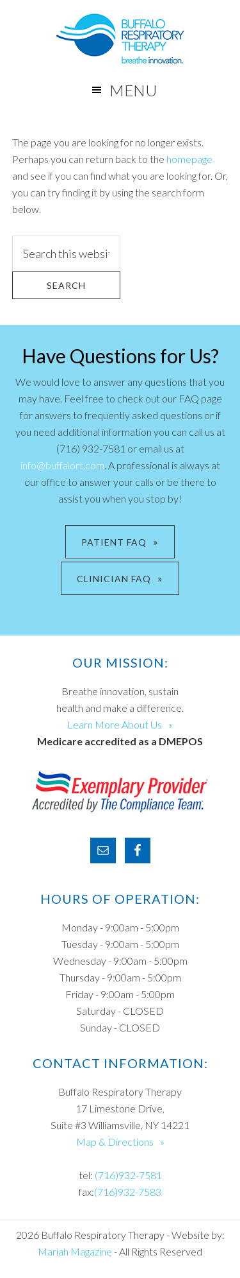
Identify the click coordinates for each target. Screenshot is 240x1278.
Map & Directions (115, 1142)
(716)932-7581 (128, 1175)
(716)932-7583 (127, 1192)
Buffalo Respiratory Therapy (120, 38)
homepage (189, 159)
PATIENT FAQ (114, 542)
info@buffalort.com (62, 465)
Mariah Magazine (75, 1251)
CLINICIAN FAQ (114, 578)
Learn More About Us (114, 724)
